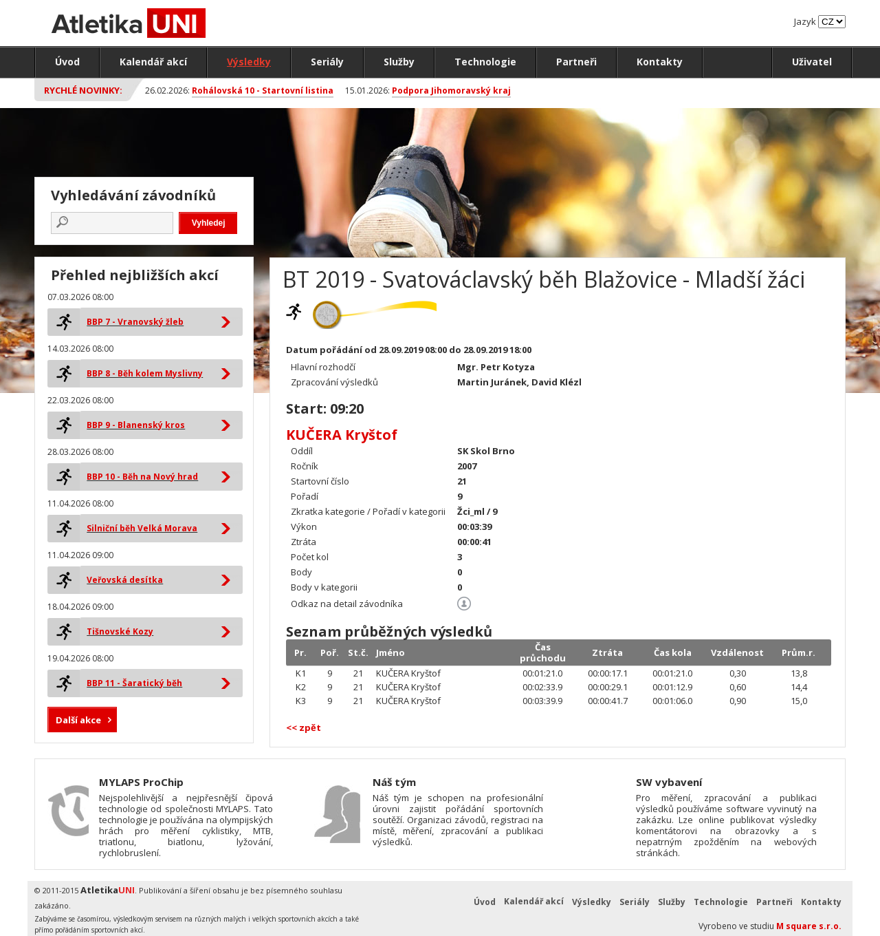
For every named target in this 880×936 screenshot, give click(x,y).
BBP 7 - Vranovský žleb (135, 322)
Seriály (327, 61)
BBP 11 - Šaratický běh (134, 683)
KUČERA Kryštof (341, 434)
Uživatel (812, 61)
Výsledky (249, 61)
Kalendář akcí (153, 61)
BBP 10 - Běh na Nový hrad (142, 476)
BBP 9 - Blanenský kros (136, 425)
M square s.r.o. (809, 926)
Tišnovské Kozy (120, 631)
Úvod (67, 61)
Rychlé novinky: (83, 90)
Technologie (485, 61)
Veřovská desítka (125, 580)
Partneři (576, 61)
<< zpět (303, 727)
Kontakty (660, 61)
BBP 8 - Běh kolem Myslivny (145, 373)
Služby (399, 61)
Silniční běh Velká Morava (142, 528)
